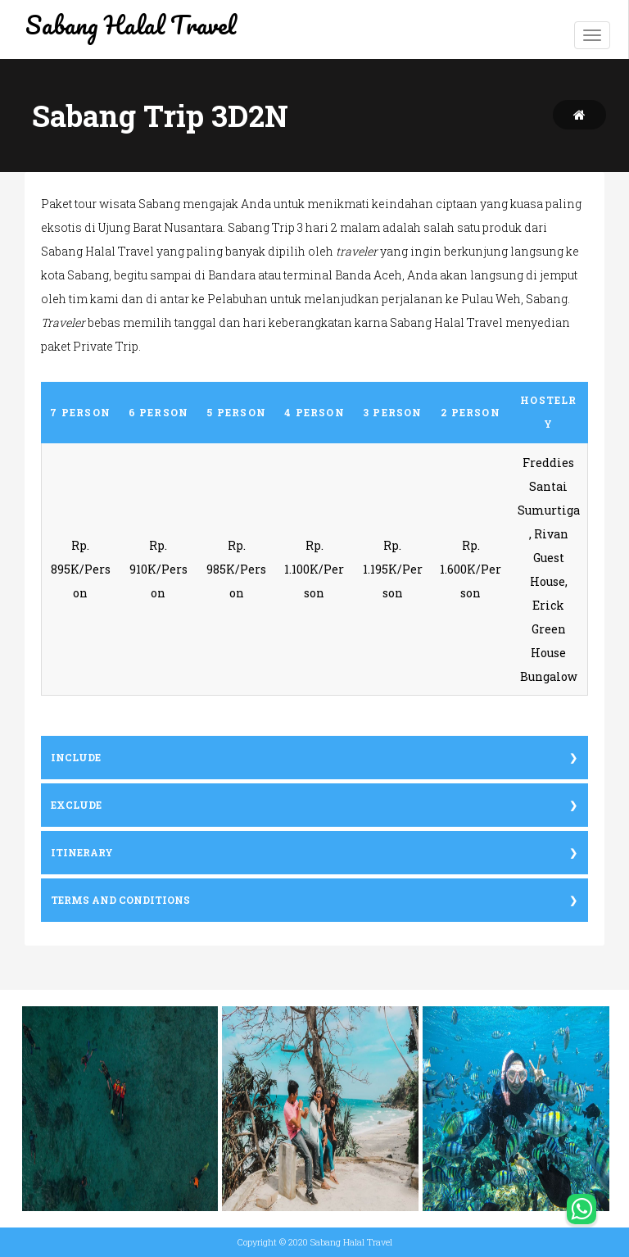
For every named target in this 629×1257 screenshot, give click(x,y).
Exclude (76, 805)
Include (76, 757)
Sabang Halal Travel (130, 25)
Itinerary (82, 852)
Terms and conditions (120, 900)
